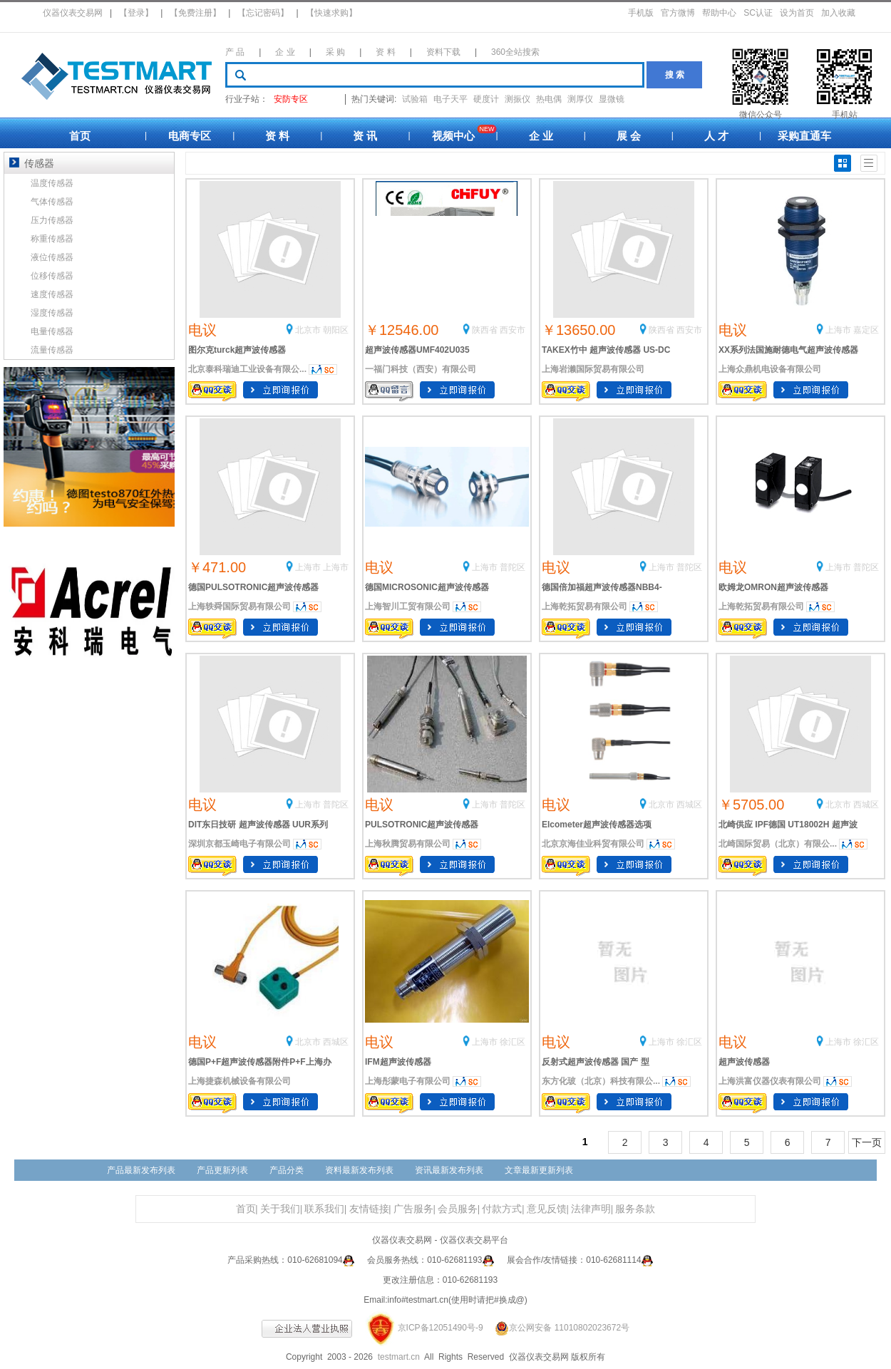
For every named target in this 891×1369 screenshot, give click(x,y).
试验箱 (415, 99)
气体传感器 (52, 202)
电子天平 (450, 99)
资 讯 (365, 136)
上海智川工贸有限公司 (407, 606)
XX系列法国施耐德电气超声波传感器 (788, 350)
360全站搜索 (515, 52)
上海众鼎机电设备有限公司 (770, 369)
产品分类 (286, 1170)
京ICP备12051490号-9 (440, 1328)
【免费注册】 (195, 13)
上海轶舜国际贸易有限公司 (239, 606)
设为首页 (797, 13)
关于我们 (280, 1209)
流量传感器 (52, 350)
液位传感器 (52, 257)
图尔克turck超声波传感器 (237, 350)
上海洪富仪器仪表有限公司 (770, 1081)
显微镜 (611, 99)
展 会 (629, 136)
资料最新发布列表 (359, 1170)
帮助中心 (719, 13)
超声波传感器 (744, 1062)
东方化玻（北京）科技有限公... (601, 1081)
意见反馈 (547, 1209)
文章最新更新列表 (539, 1170)
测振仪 (517, 99)
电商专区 (189, 136)
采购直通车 (804, 136)
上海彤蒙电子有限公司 (407, 1081)
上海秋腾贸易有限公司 (407, 844)
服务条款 (635, 1209)
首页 (80, 136)
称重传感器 (52, 239)
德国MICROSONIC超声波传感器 (427, 587)
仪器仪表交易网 (73, 13)
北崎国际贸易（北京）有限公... (778, 844)
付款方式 (502, 1209)
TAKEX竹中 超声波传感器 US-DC (606, 350)
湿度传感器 (52, 313)
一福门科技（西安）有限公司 (420, 369)
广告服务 (413, 1209)
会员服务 (458, 1209)
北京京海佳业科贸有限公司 (593, 844)
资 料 (385, 52)
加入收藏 (838, 13)
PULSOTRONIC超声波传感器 (421, 825)
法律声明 (591, 1209)
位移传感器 (52, 276)
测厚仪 (580, 99)
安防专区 (291, 99)
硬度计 (486, 99)
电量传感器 (52, 331)
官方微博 (678, 13)
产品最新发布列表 (141, 1170)
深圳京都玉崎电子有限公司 (239, 844)
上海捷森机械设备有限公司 (239, 1081)
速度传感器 (52, 294)
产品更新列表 (222, 1170)
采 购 (335, 52)
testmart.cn (399, 1357)
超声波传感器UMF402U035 (417, 350)
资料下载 (443, 52)
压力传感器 (52, 220)
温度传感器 (52, 183)
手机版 (641, 13)
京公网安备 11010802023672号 (557, 1328)
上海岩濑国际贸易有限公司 (593, 369)
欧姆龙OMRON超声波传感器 (773, 587)
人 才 (716, 136)
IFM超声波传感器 (398, 1062)
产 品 (234, 52)
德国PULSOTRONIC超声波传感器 (253, 587)
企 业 (284, 52)
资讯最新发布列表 (449, 1170)
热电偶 (549, 99)
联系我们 (324, 1209)
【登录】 (136, 13)
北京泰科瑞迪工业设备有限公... (247, 369)
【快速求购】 (331, 13)
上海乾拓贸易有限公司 (584, 606)
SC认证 (758, 13)
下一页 (867, 1142)
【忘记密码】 (263, 13)
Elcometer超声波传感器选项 (596, 825)
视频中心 (453, 136)
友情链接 (369, 1209)
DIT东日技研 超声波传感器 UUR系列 (258, 825)
